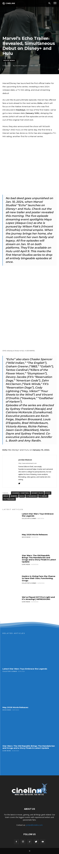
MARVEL (14, 496)
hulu (5, 496)
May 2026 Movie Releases (35, 534)
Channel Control (20, 493)
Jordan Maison (21, 66)
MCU (22, 496)
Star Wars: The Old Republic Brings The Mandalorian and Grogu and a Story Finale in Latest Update (39, 558)
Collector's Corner (29, 518)
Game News (26, 564)
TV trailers (9, 499)
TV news (43, 496)
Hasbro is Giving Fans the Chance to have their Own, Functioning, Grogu (38, 578)
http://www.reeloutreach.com (27, 463)
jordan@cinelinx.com (34, 825)
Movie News (9, 60)
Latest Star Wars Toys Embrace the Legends (38, 515)
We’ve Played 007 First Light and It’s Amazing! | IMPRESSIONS (38, 598)
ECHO (47, 493)
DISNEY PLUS (37, 493)
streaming (31, 496)
